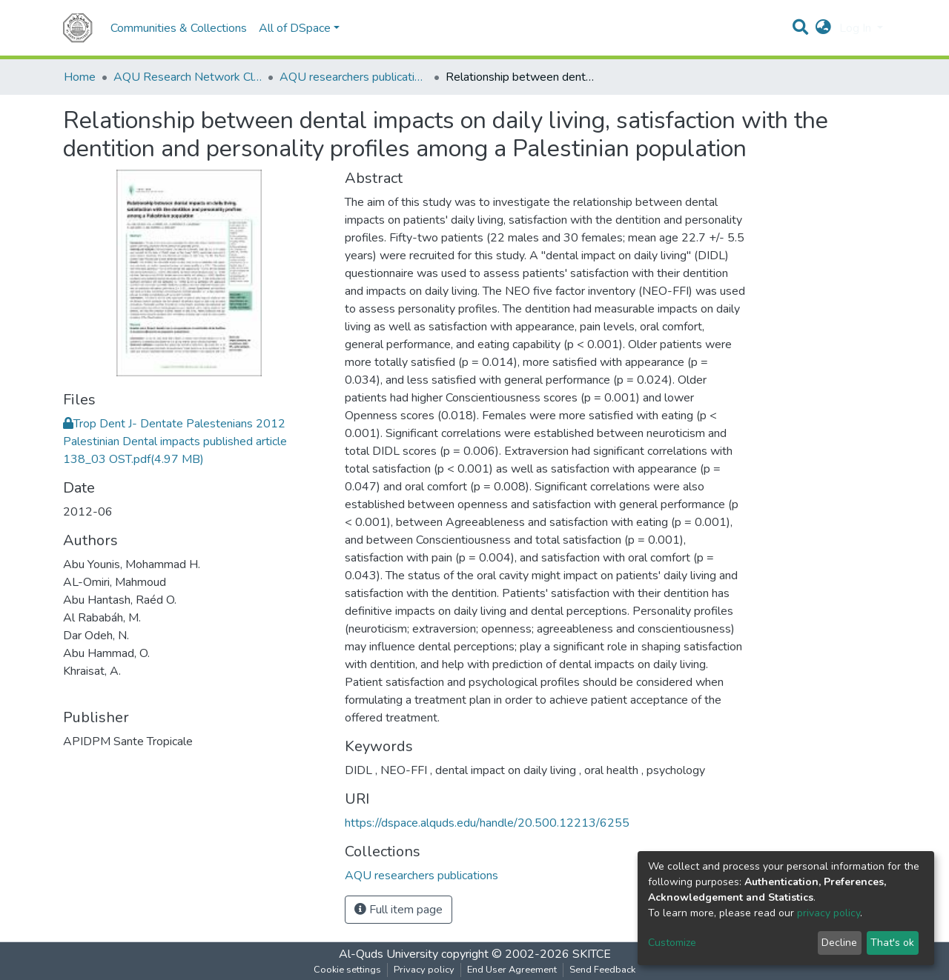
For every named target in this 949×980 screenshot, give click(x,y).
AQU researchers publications (354, 77)
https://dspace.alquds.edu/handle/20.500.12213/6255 (487, 823)
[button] (823, 28)
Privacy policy (424, 969)
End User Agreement (512, 969)
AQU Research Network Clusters (187, 77)
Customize (672, 943)
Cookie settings (347, 969)
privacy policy (828, 913)
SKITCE (591, 954)
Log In (856, 28)
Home (80, 77)
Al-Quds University (388, 954)
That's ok (892, 943)
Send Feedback (602, 969)
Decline (839, 943)
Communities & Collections (178, 28)
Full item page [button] (398, 909)
